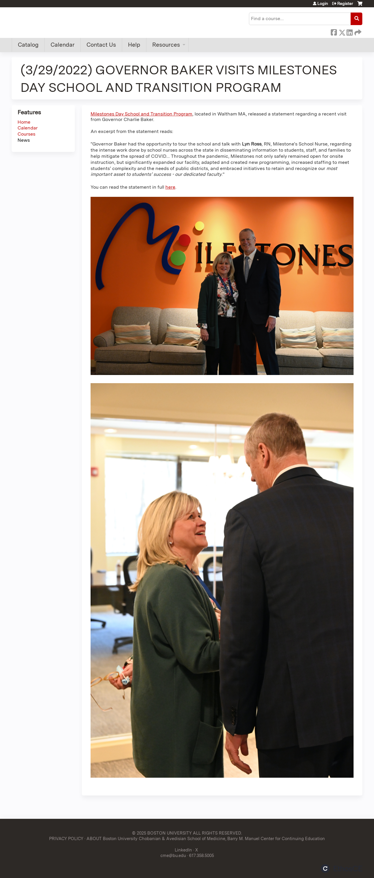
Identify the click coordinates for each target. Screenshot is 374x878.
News (24, 140)
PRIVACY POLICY (66, 838)
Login (322, 3)
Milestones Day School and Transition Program (141, 114)
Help (134, 44)
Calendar (63, 44)
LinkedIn (349, 31)
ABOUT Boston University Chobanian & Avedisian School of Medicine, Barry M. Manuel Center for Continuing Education (205, 838)
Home (24, 122)
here (170, 187)
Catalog (28, 44)
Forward (357, 31)
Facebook (334, 31)
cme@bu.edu (173, 855)
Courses (26, 134)
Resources (166, 44)
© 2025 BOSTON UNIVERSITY (162, 832)
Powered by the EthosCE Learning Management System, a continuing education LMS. (341, 868)
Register (345, 3)
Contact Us (101, 44)
